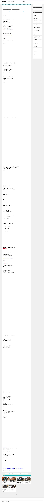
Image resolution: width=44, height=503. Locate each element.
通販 (34, 54)
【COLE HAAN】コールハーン (37, 24)
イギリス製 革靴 (35, 46)
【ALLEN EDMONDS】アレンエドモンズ (38, 20)
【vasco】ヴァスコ (36, 43)
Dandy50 (35, 15)
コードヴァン (35, 48)
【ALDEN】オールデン (36, 18)
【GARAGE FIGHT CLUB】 (37, 30)
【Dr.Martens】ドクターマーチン (37, 27)
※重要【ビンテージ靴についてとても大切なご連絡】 (13, 481)
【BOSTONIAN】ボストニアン (37, 22)
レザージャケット (35, 51)
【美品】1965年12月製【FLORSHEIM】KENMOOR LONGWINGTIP (5, 482)
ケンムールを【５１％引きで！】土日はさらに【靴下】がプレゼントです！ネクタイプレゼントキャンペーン (27, 482)
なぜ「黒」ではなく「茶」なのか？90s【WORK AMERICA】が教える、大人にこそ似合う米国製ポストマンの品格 (5, 490)
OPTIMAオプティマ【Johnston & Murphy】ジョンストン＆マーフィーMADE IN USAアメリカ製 (12, 490)
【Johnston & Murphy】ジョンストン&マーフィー (38, 34)
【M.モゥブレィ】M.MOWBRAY (37, 36)
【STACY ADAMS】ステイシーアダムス (38, 40)
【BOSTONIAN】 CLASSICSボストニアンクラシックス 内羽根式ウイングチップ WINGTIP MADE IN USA (20, 482)
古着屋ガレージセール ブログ (9, 1)
